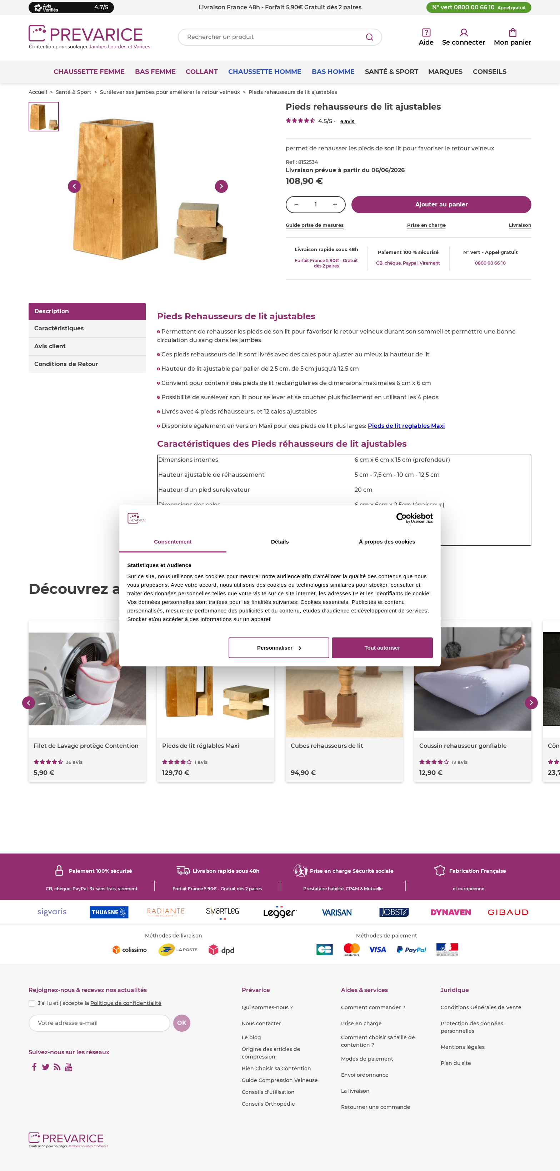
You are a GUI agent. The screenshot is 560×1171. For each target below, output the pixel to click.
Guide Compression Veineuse (280, 1080)
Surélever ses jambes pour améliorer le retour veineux (170, 92)
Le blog (251, 1037)
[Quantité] (316, 204)
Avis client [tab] (50, 346)
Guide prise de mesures (315, 225)
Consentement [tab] (172, 542)
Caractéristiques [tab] (59, 328)
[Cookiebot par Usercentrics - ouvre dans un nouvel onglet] (401, 518)
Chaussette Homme (264, 72)
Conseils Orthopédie (268, 1104)
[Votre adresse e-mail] (99, 1023)
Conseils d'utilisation (268, 1092)
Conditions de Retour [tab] (66, 364)
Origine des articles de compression (271, 1053)
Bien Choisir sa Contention (276, 1068)
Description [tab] (51, 311)
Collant (202, 72)
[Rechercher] (369, 37)
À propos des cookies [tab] (387, 542)
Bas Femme (155, 72)
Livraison (520, 225)
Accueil (38, 92)
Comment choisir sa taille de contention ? (378, 1041)
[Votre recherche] (280, 37)
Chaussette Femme (89, 72)
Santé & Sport (73, 92)
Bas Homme (333, 72)
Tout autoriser (382, 648)
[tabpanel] (344, 428)
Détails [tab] (280, 542)
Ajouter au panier (441, 204)
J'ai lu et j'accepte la (99, 1003)
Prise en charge (426, 225)
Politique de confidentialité (125, 1003)
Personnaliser (279, 648)
